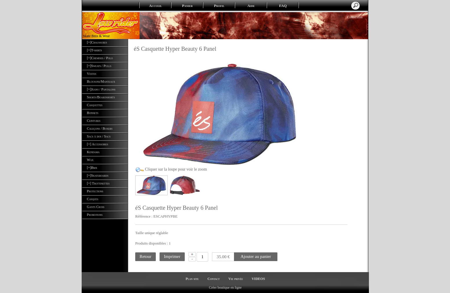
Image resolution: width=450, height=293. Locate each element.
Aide (251, 5)
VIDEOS (258, 279)
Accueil (155, 5)
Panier (187, 5)
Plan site (192, 279)
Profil (219, 5)
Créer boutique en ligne (225, 287)
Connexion (354, 17)
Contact (213, 279)
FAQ (283, 5)
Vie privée (235, 279)
